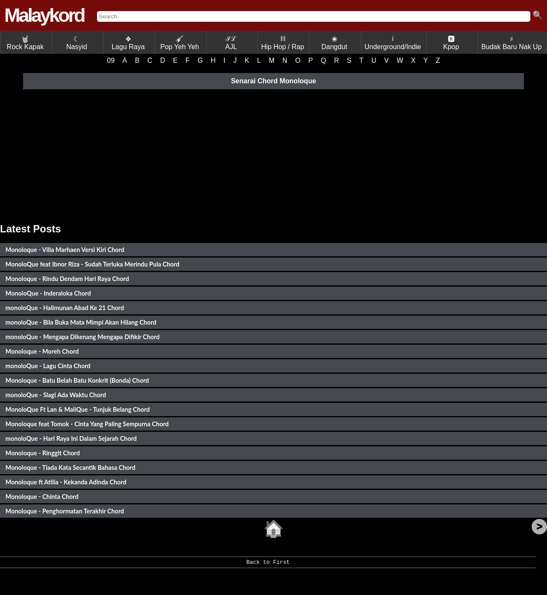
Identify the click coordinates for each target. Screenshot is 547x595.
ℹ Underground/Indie (393, 42)
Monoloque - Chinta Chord (42, 496)
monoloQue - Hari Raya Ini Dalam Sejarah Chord (71, 438)
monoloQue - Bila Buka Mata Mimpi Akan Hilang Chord (81, 322)
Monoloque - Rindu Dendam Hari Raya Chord (67, 278)
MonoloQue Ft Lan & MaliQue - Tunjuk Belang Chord (78, 409)
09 (111, 60)
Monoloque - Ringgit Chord (43, 453)
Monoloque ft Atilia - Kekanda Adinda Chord (66, 482)
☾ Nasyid (76, 42)
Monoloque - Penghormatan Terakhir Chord (65, 511)
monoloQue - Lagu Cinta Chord (48, 365)
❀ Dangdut (334, 42)
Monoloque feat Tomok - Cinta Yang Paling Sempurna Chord (87, 424)
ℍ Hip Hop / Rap (282, 42)
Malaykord (44, 15)
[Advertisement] (273, 154)
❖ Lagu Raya (128, 42)
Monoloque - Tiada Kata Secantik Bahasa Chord (70, 467)
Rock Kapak (25, 42)
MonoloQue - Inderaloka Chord (48, 293)
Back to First (267, 565)
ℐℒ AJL (231, 42)
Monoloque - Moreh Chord (42, 351)
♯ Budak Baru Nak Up (511, 42)
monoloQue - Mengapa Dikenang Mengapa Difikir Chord (83, 336)
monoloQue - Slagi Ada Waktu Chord (56, 395)
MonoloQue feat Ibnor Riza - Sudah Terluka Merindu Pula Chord (92, 264)
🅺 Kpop (451, 42)
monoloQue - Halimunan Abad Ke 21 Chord (65, 307)
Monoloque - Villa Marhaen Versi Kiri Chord (65, 249)
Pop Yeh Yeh (179, 42)
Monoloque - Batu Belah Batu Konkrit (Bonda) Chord (77, 380)
